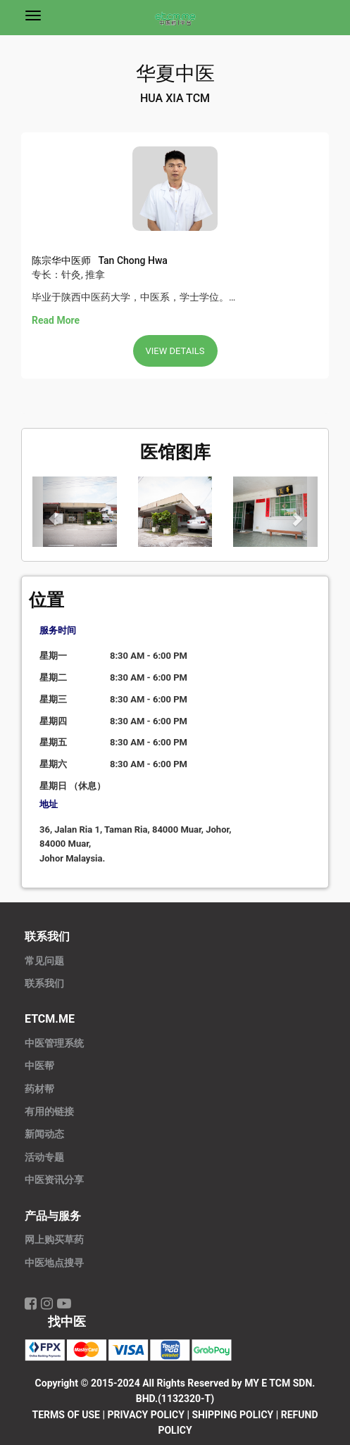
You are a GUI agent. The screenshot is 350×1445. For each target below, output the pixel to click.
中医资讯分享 (54, 1180)
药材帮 (39, 1089)
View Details (175, 351)
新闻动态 (44, 1134)
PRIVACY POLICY (146, 1414)
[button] (53, 512)
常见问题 (44, 961)
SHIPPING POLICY (232, 1414)
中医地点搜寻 (54, 1263)
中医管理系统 (54, 1043)
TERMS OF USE (66, 1414)
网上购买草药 (54, 1240)
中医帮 (39, 1066)
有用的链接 (49, 1112)
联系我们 (44, 984)
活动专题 (44, 1157)
